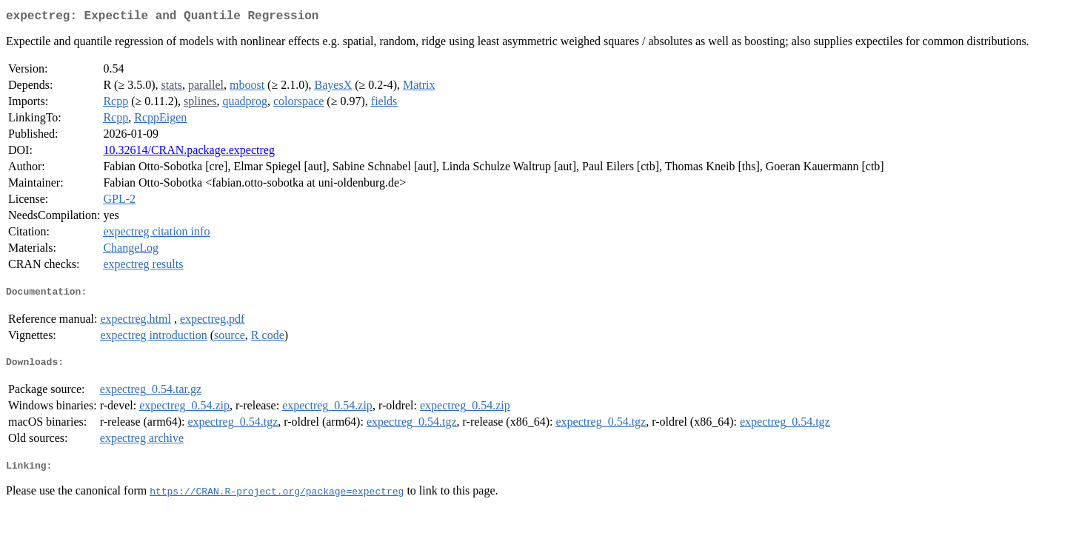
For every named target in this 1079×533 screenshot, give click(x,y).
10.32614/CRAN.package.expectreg (188, 153)
